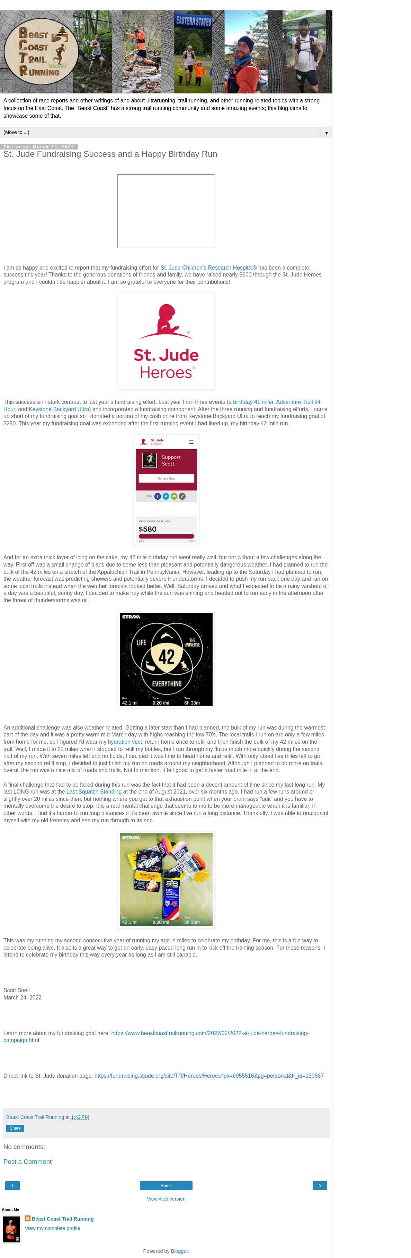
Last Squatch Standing (94, 792)
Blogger (179, 1251)
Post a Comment (27, 1161)
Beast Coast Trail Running (63, 1219)
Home (166, 1185)
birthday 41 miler (253, 402)
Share (15, 1128)
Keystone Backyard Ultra (59, 409)
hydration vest (125, 742)
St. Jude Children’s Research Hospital (207, 268)
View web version (166, 1199)
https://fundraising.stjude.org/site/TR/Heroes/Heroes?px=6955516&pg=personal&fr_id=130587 (209, 1076)
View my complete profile (52, 1228)
